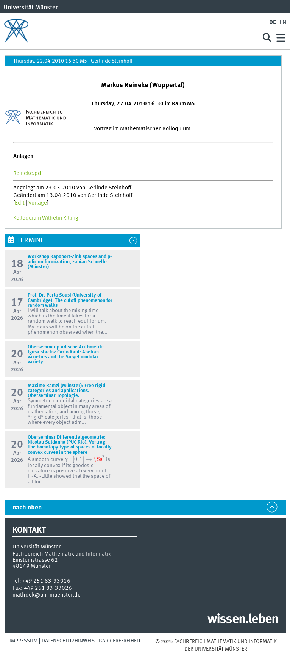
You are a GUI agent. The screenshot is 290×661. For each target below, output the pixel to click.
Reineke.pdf (28, 173)
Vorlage (37, 203)
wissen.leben (242, 620)
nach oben (27, 508)
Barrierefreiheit (120, 641)
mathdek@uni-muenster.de (46, 595)
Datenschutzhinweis (68, 641)
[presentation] (84, 459)
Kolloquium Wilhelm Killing (45, 218)
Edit (20, 203)
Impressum (23, 641)
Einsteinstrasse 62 (35, 560)
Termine (30, 240)
